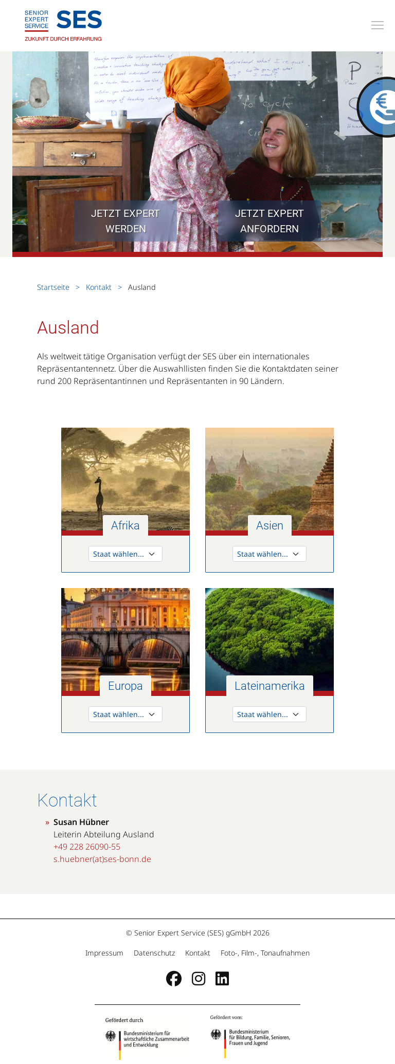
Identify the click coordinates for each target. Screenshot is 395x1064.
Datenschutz (154, 953)
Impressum (105, 953)
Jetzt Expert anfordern (269, 221)
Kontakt (99, 287)
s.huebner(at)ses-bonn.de (102, 859)
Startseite (54, 287)
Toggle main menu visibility (378, 23)
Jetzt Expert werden (125, 221)
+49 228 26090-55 (86, 846)
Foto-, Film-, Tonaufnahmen (264, 953)
